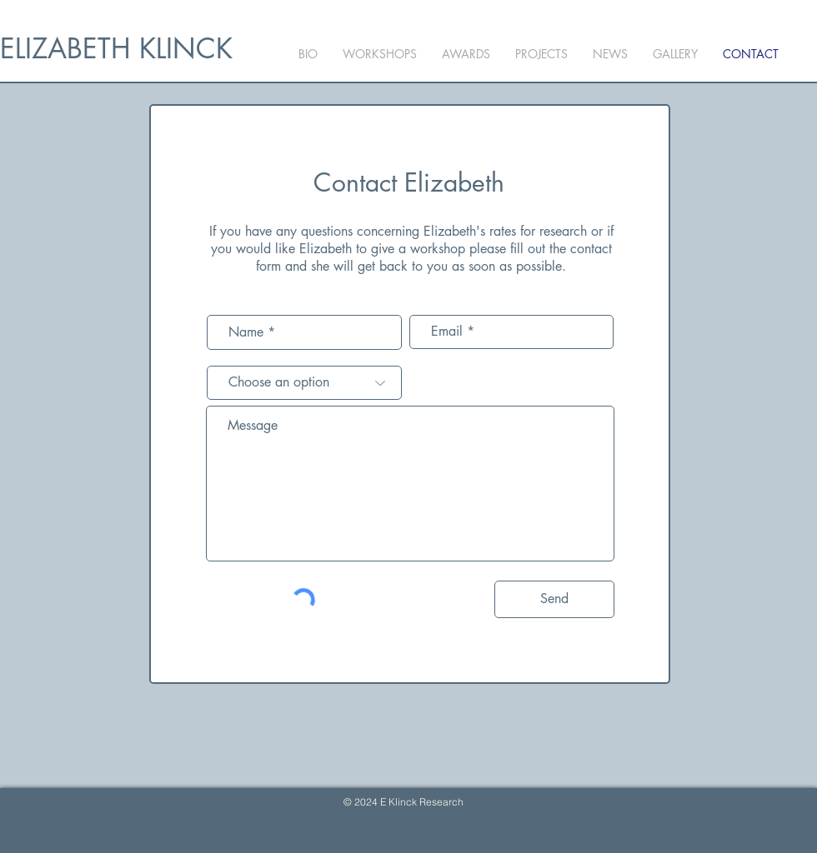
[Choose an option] (304, 383)
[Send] (554, 599)
